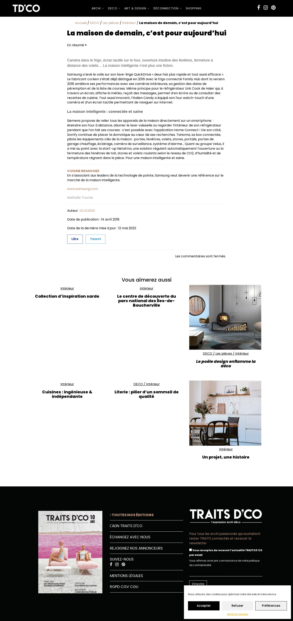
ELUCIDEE (87, 210)
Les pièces (111, 23)
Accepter (204, 605)
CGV (125, 586)
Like (75, 239)
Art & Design (136, 8)
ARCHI (98, 8)
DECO (114, 8)
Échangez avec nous (130, 537)
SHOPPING (194, 8)
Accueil (81, 23)
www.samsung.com (82, 189)
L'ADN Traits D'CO (126, 525)
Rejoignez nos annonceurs (136, 548)
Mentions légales (237, 614)
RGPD (115, 586)
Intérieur (129, 23)
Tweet (95, 239)
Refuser (237, 605)
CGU (134, 586)
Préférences (271, 605)
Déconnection (167, 8)
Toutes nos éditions (132, 514)
